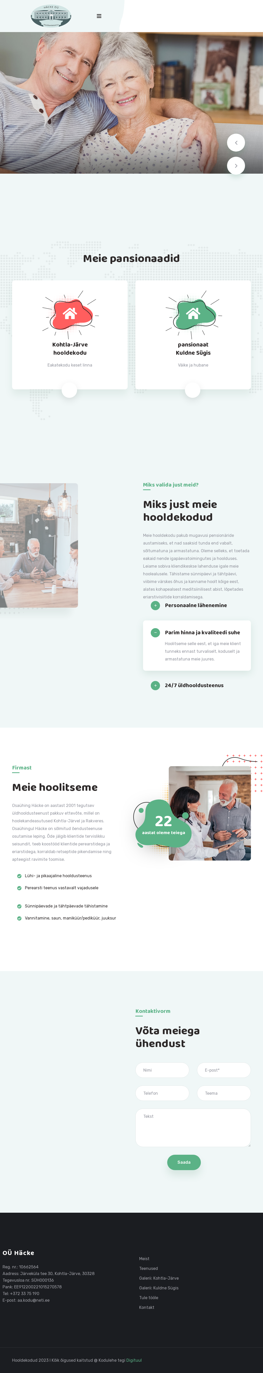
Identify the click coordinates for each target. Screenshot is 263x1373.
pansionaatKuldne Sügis (193, 349)
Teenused (148, 1269)
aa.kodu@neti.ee (33, 1300)
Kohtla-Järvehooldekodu (70, 349)
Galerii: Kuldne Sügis (159, 1288)
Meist (144, 1259)
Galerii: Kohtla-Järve (159, 1278)
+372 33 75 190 (24, 1293)
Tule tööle (148, 1298)
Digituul (134, 1360)
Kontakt (146, 1308)
